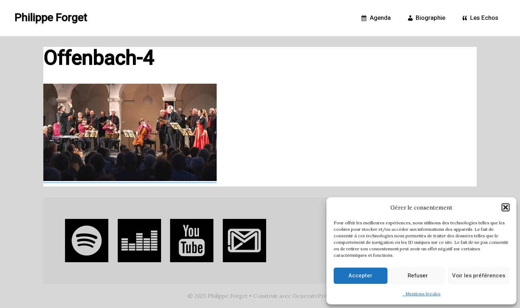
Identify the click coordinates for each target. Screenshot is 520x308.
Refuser (418, 276)
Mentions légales (421, 293)
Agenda (375, 18)
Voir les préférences (478, 276)
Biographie (425, 18)
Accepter (360, 276)
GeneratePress (312, 295)
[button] (505, 207)
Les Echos (479, 18)
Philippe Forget (50, 18)
